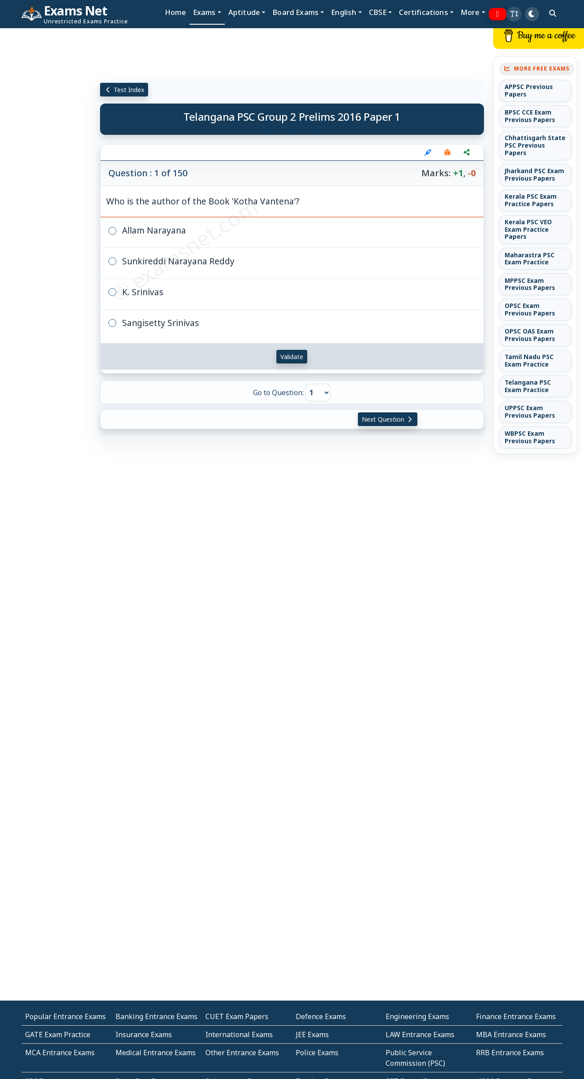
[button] (513, 14)
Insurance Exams (143, 1034)
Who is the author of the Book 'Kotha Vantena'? (202, 201)
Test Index (124, 89)
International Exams (239, 1034)
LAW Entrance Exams (420, 1034)
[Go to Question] (318, 392)
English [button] (343, 12)
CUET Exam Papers (236, 1016)
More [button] (470, 12)
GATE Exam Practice (57, 1034)
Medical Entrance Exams (155, 1052)
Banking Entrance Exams (156, 1016)
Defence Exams (321, 1016)
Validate (291, 356)
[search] (553, 13)
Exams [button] (204, 12)
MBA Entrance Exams (511, 1034)
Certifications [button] (423, 12)
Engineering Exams (417, 1016)
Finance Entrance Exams (516, 1016)
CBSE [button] (378, 12)
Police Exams (317, 1052)
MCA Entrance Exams (60, 1052)
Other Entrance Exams (242, 1052)
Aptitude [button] (244, 12)
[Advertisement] (48, 162)
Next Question (388, 419)
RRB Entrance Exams (510, 1052)
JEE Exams (312, 1034)
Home (175, 12)
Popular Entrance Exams (65, 1016)
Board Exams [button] (295, 12)
